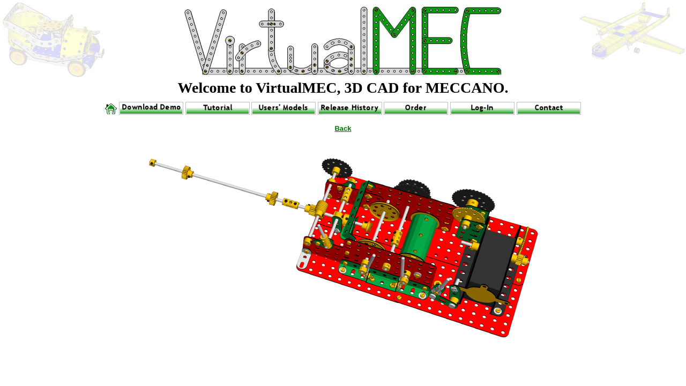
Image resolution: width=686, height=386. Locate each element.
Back (342, 128)
